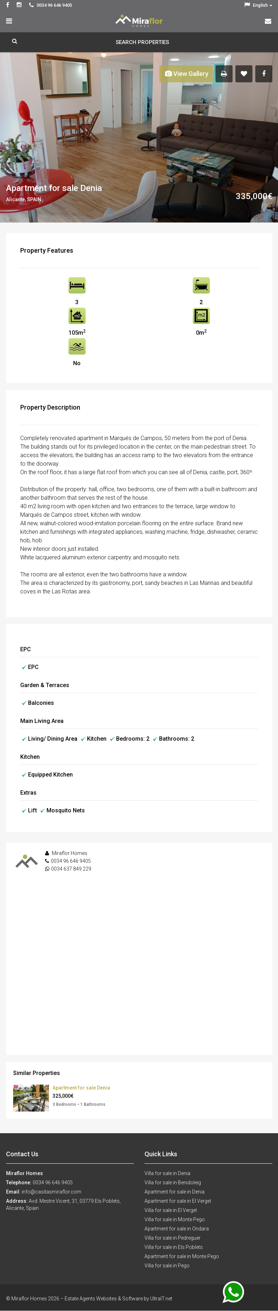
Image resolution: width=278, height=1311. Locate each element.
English (258, 5)
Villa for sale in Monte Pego (175, 1219)
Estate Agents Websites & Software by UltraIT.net (118, 1298)
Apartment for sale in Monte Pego (182, 1256)
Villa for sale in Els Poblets (174, 1247)
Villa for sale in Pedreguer (173, 1238)
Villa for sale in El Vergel (171, 1210)
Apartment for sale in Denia (175, 1192)
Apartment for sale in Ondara (177, 1229)
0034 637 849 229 (71, 869)
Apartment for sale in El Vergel (178, 1201)
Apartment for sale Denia (81, 1088)
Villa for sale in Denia (167, 1173)
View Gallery (186, 73)
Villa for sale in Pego (167, 1265)
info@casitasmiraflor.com (51, 1192)
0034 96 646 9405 (71, 861)
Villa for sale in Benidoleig (173, 1182)
